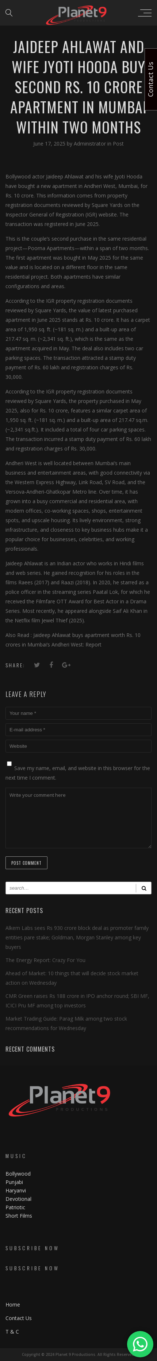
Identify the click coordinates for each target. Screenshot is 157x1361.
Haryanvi (15, 1190)
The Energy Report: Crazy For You (45, 960)
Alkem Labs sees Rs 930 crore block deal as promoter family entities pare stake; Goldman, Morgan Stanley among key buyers (77, 937)
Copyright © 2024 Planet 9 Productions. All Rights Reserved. (78, 1354)
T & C (12, 1331)
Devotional (18, 1198)
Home (12, 1304)
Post (118, 143)
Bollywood (18, 1173)
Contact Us (18, 1318)
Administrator (90, 143)
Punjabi (14, 1182)
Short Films (18, 1215)
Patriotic (16, 1207)
